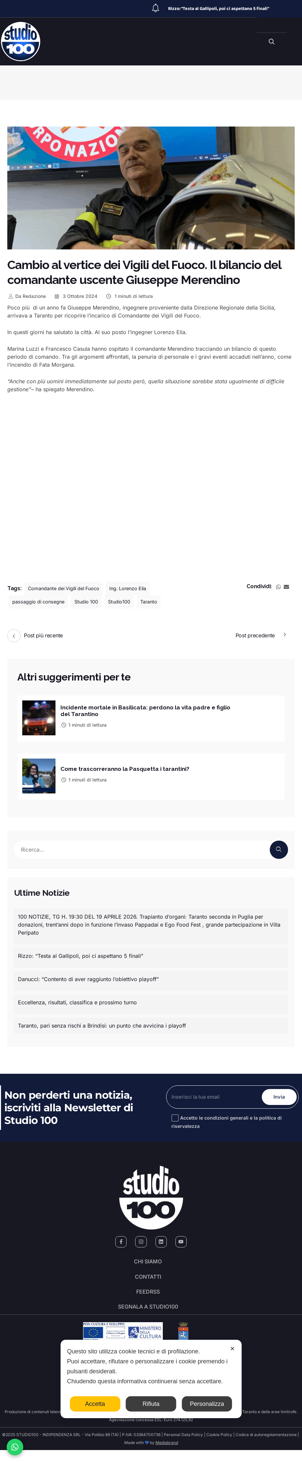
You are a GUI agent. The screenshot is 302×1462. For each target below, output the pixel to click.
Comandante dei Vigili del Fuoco (68, 588)
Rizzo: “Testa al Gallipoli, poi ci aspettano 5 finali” (218, 8)
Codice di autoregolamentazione (266, 1446)
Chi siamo (148, 1261)
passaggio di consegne (41, 601)
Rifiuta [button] (151, 1404)
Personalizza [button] (207, 1404)
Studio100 (129, 601)
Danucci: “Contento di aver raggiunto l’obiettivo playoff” (88, 976)
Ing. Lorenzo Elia (140, 588)
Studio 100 (93, 601)
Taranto (160, 601)
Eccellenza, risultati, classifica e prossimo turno (77, 999)
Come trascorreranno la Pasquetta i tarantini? (128, 767)
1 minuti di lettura (129, 296)
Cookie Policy (219, 1446)
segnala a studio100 (148, 1317)
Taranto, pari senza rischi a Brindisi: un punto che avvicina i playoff (102, 1023)
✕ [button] (232, 1348)
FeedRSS (148, 1298)
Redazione (26, 296)
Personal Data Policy (183, 1446)
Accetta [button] (95, 1404)
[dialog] (151, 1379)
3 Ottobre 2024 (76, 296)
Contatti (148, 1280)
